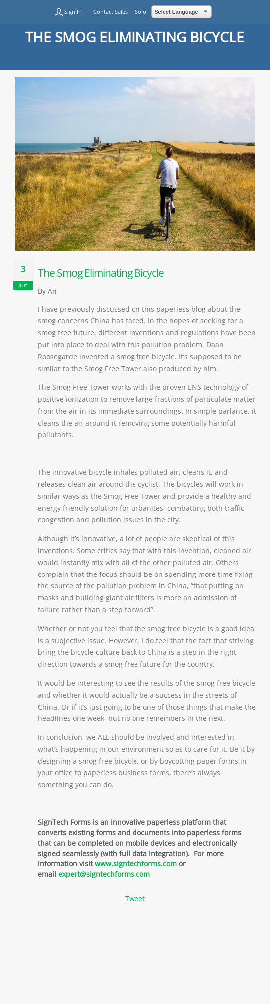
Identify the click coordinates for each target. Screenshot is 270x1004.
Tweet (135, 898)
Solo (140, 11)
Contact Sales (110, 11)
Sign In (73, 11)
